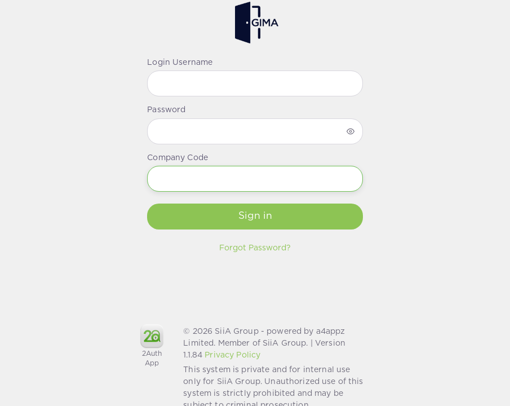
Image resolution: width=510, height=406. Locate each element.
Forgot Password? (255, 248)
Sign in (255, 216)
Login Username (179, 63)
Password (166, 110)
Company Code (177, 158)
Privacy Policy (232, 355)
